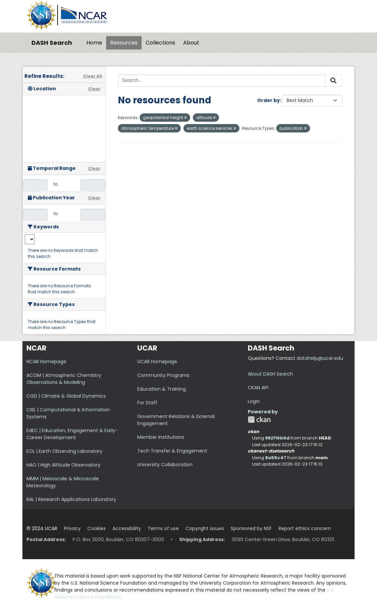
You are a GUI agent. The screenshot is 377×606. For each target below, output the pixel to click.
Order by (268, 100)
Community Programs (163, 375)
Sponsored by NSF (251, 528)
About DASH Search (270, 374)
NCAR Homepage (46, 361)
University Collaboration (165, 464)
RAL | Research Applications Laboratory (71, 499)
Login (254, 401)
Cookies (96, 528)
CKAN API (258, 387)
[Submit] (333, 81)
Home (94, 42)
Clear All (92, 76)
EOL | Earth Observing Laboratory (64, 451)
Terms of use (163, 528)
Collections (160, 42)
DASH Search (51, 42)
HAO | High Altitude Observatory (63, 465)
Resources (124, 42)
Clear (94, 89)
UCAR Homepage (157, 361)
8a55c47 (275, 457)
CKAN (259, 419)
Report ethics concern (305, 528)
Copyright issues (204, 528)
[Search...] (221, 81)
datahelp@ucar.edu (320, 358)
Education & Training (161, 389)
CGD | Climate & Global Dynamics (66, 396)
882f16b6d (277, 438)
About (191, 42)
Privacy (72, 528)
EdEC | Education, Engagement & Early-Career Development (72, 434)
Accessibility (126, 528)
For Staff (147, 402)
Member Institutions (160, 437)
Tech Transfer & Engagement (172, 450)
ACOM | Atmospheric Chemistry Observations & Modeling (63, 379)
